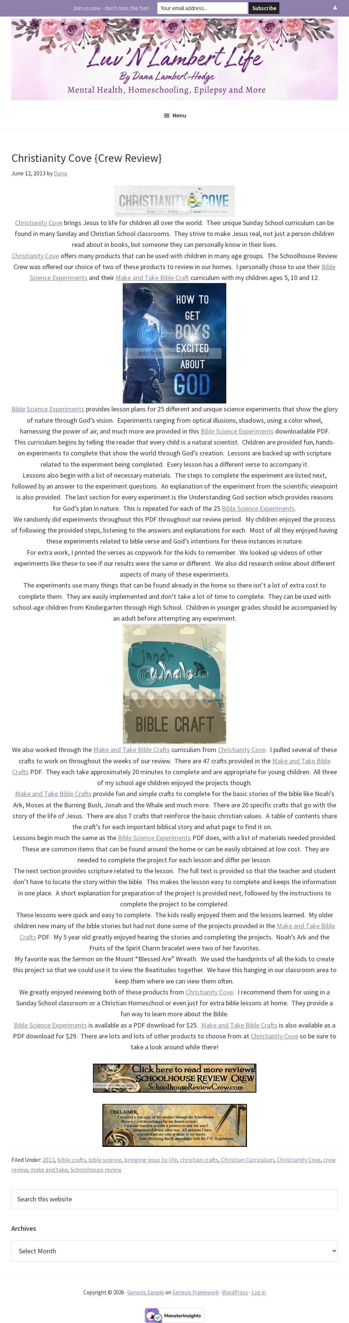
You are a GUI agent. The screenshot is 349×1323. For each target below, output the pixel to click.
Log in (258, 1292)
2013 (49, 1159)
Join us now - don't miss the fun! (111, 8)
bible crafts (71, 1159)
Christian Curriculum (247, 1159)
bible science (105, 1159)
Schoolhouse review (95, 1169)
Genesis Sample (145, 1292)
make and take (49, 1169)
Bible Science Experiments (47, 409)
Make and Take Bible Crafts (131, 749)
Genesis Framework (195, 1292)
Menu (179, 115)
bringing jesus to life (150, 1159)
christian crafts (199, 1159)
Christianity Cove (38, 222)
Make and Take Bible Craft (152, 277)
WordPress (235, 1292)
